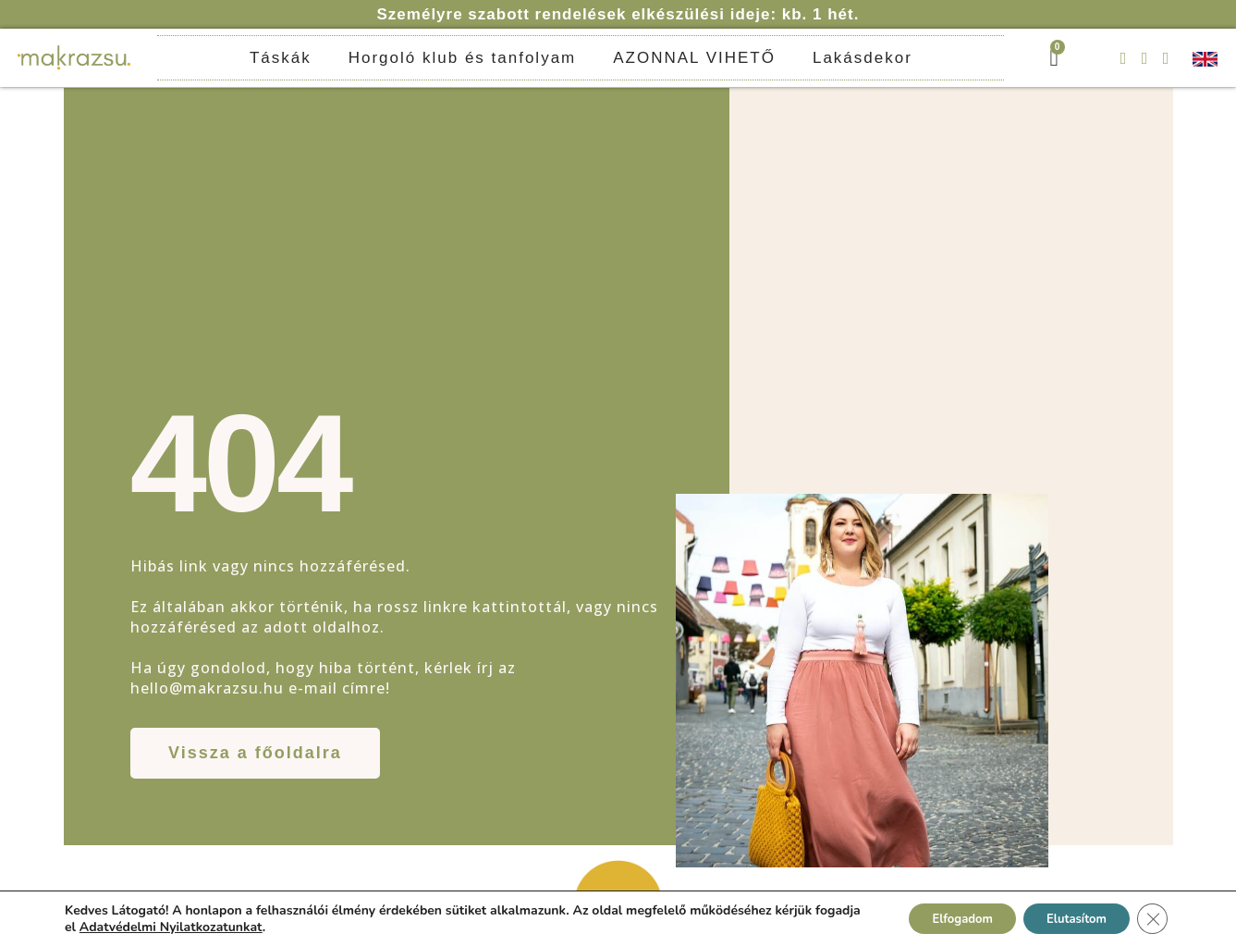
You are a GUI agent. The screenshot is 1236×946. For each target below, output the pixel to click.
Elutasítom (1066, 917)
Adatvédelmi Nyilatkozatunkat (219, 925)
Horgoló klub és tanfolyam (463, 58)
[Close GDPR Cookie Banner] (1151, 917)
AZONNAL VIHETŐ (694, 58)
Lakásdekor (862, 58)
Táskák (281, 58)
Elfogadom (939, 917)
